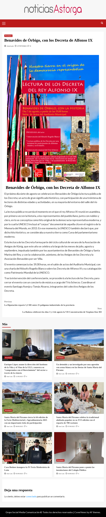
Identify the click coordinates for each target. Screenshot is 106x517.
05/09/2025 (19, 473)
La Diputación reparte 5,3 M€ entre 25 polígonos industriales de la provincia (53, 303)
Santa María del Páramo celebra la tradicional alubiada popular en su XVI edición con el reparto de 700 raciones (77, 420)
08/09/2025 (19, 426)
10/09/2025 (71, 374)
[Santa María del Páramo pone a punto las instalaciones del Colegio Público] (79, 448)
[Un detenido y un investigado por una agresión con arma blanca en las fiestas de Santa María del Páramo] (79, 345)
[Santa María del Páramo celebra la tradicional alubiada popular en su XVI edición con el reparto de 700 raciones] (79, 398)
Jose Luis (10, 46)
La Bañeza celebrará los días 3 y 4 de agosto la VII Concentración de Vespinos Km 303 (53, 310)
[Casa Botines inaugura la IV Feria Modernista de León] (27, 448)
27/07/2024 (21, 46)
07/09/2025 (71, 426)
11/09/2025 (19, 376)
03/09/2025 (71, 473)
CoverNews (80, 512)
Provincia (8, 36)
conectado (31, 496)
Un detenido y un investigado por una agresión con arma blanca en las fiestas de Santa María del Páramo (79, 367)
